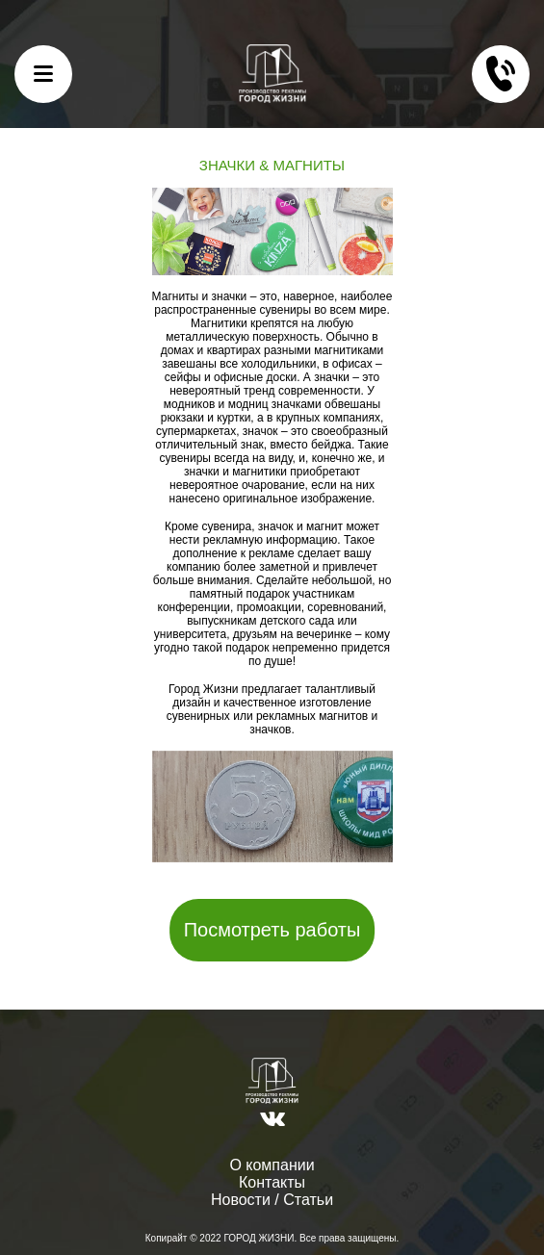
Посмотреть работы (272, 929)
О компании (271, 1165)
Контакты (272, 1182)
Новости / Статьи (272, 1199)
